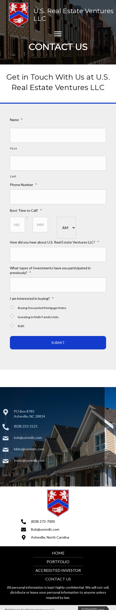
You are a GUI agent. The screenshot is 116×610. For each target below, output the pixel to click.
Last (14, 177)
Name (17, 121)
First (14, 149)
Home (58, 552)
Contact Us (58, 579)
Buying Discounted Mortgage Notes (42, 307)
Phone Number (24, 185)
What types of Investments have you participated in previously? (50, 270)
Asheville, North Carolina (50, 537)
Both (21, 325)
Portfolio (58, 561)
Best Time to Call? (26, 211)
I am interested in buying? (32, 297)
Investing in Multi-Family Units (38, 316)
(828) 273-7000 (43, 521)
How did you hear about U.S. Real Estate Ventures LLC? (54, 242)
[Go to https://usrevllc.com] (62, 14)
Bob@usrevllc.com (45, 529)
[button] (58, 34)
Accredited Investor (58, 570)
